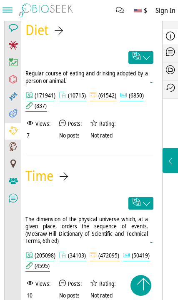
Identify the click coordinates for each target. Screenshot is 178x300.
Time (39, 176)
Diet (36, 30)
